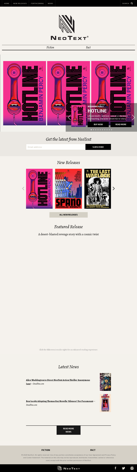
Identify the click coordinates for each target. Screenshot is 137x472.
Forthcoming (37, 3)
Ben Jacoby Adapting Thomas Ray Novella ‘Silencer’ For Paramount (59, 401)
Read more (120, 124)
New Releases (20, 3)
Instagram (132, 468)
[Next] (113, 189)
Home (6, 3)
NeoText (68, 27)
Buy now (98, 124)
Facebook (115, 468)
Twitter (123, 468)
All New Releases (69, 214)
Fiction (50, 47)
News (50, 3)
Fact (88, 47)
